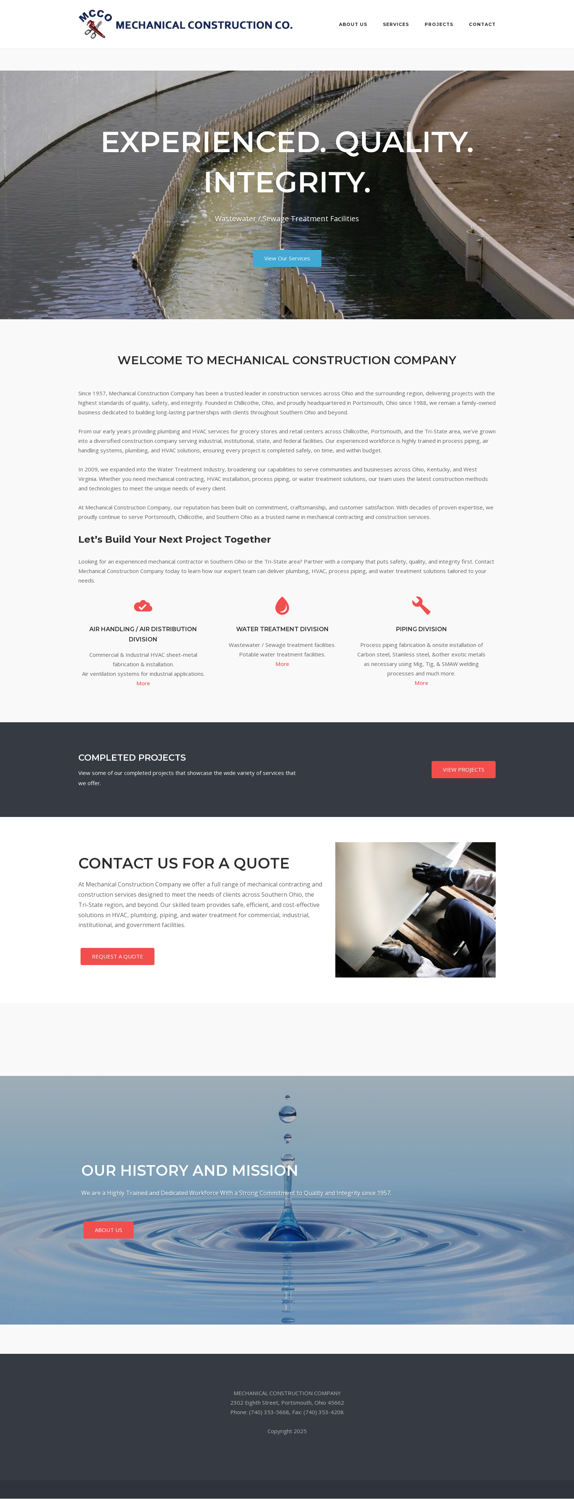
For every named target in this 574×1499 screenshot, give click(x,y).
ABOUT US (353, 24)
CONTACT (482, 24)
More (143, 683)
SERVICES (396, 24)
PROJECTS (439, 24)
